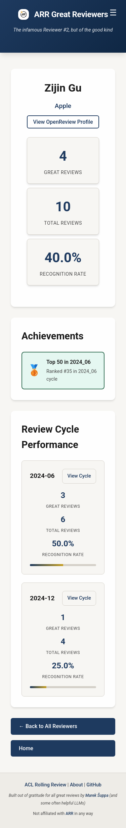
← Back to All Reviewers (48, 726)
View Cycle (79, 476)
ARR (69, 813)
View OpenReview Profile (63, 122)
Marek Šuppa (97, 795)
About (76, 785)
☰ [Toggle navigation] (113, 12)
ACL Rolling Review (45, 785)
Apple (63, 106)
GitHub (93, 785)
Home (26, 748)
